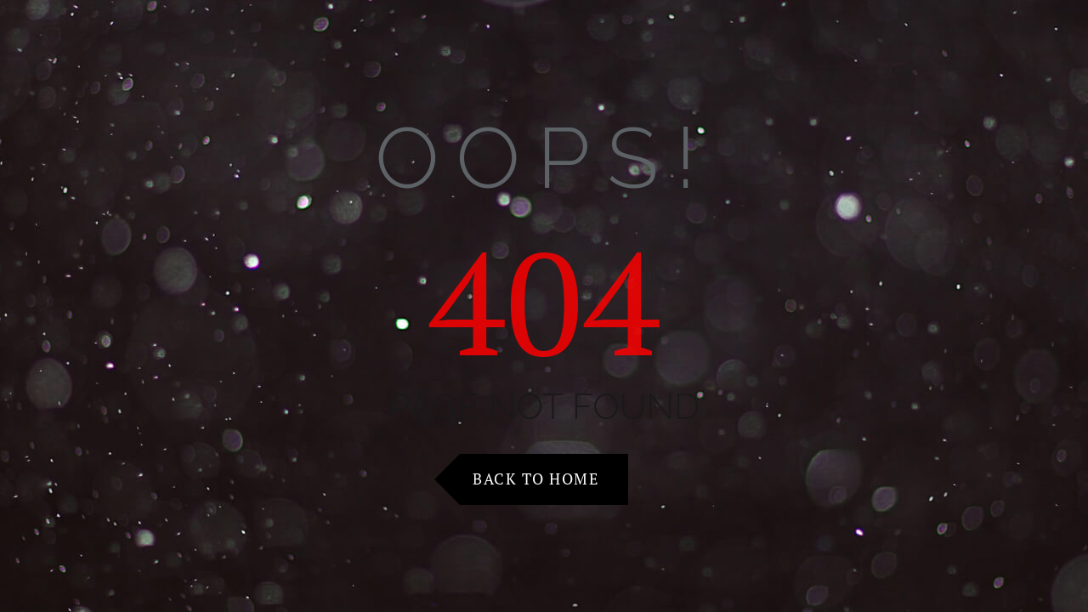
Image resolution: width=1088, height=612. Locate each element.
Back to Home (535, 478)
